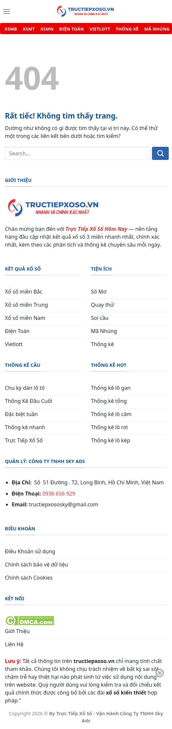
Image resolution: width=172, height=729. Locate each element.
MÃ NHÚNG (156, 29)
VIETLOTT (100, 29)
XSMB (11, 29)
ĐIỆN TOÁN (71, 29)
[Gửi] (160, 153)
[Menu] (7, 11)
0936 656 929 (58, 493)
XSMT (29, 29)
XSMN (47, 29)
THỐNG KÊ (127, 29)
